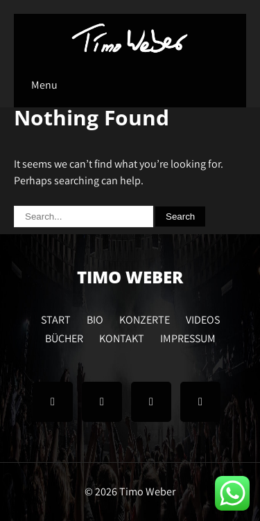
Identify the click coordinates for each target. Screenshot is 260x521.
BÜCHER (64, 336)
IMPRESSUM (188, 336)
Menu (44, 85)
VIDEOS (203, 318)
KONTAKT (121, 336)
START (56, 318)
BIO (95, 318)
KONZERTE (144, 318)
